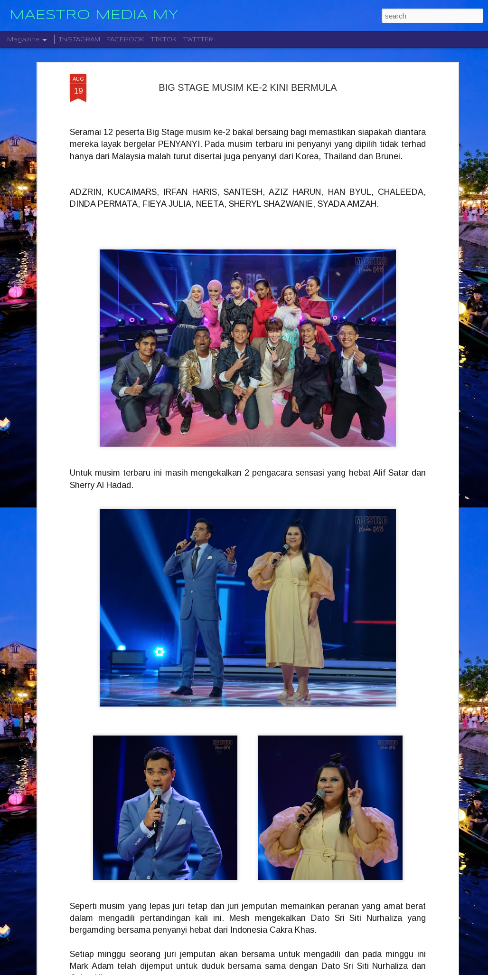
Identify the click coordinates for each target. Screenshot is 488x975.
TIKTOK (163, 39)
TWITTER (198, 39)
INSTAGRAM (79, 39)
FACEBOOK (125, 39)
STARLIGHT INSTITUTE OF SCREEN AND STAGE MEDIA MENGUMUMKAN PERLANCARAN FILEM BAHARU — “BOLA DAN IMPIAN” (236, 865)
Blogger (289, 970)
